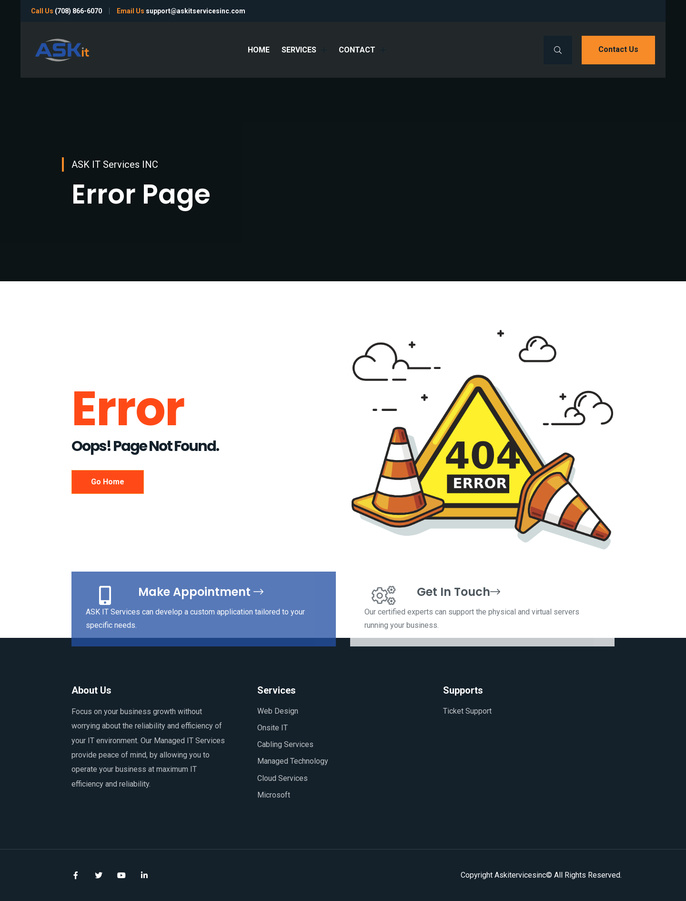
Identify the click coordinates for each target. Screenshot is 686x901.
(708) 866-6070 (78, 11)
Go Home (107, 481)
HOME (259, 49)
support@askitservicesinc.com (195, 11)
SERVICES (304, 49)
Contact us (618, 49)
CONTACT (362, 49)
